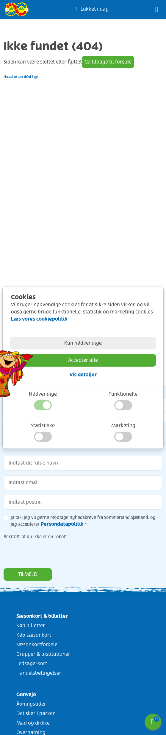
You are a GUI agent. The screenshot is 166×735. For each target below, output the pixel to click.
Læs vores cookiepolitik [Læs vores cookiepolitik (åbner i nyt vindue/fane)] (39, 319)
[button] (43, 405)
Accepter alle (83, 360)
